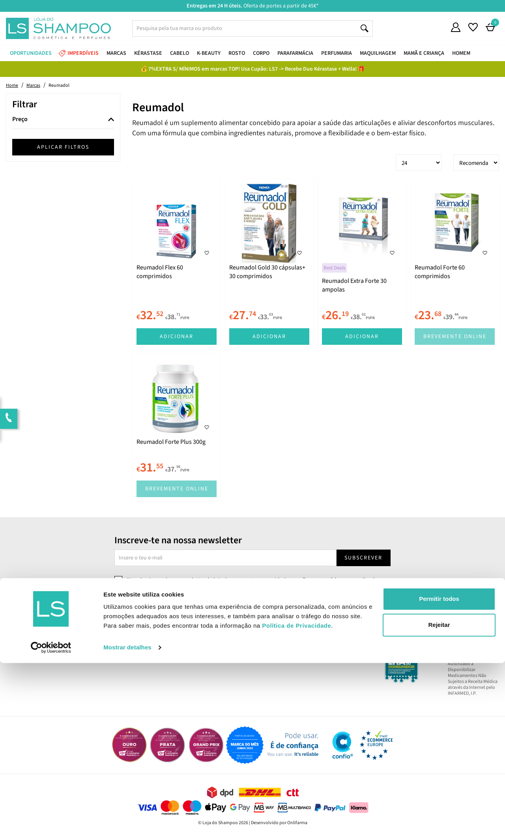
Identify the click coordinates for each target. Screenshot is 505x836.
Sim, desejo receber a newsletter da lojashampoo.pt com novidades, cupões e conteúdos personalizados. (254, 580)
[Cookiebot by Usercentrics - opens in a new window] (51, 821)
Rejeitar (439, 797)
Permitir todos (439, 772)
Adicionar (176, 336)
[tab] (63, 119)
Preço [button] (20, 119)
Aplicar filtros (63, 147)
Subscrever (363, 558)
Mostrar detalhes (127, 820)
